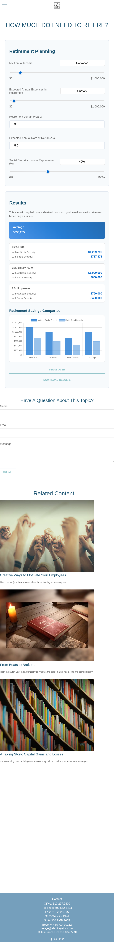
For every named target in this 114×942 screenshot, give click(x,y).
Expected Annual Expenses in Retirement (28, 91)
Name (4, 406)
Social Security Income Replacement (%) (32, 162)
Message (5, 443)
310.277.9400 (61, 903)
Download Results (57, 380)
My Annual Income (20, 63)
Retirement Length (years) (25, 116)
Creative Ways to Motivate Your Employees (33, 575)
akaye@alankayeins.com (57, 928)
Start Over (57, 369)
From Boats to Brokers (17, 665)
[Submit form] (8, 472)
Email (3, 425)
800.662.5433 (63, 907)
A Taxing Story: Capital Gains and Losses (31, 754)
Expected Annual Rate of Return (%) (32, 138)
